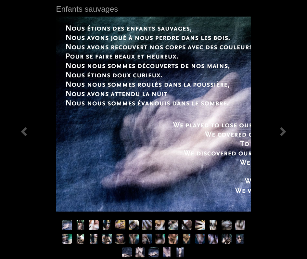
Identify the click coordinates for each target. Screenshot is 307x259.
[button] (23, 129)
